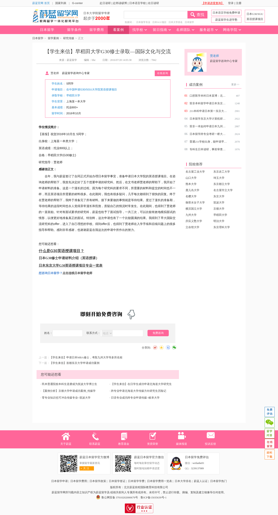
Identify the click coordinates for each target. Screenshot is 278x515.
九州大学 (191, 214)
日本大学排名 (176, 22)
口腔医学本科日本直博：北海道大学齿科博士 (217, 95)
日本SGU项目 (159, 22)
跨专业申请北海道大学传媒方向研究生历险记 (138, 390)
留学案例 (53, 38)
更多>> (235, 84)
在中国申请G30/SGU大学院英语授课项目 (91, 89)
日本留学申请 (59, 481)
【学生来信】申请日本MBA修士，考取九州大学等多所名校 (86, 357)
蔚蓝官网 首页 (41, 3)
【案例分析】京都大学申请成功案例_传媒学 (69, 390)
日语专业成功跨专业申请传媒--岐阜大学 (135, 397)
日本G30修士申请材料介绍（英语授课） (69, 258)
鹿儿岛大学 (192, 190)
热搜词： (129, 22)
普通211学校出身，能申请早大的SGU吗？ (215, 141)
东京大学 (218, 196)
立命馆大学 (192, 227)
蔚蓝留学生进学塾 (226, 19)
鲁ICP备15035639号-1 (153, 497)
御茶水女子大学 (195, 202)
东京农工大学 (221, 171)
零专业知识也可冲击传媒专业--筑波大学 (66, 397)
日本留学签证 (117, 481)
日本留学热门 (218, 481)
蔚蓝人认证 (201, 481)
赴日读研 (105, 3)
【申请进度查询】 (213, 3)
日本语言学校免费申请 (226, 12)
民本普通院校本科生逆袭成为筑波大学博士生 (69, 384)
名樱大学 (191, 196)
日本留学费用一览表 (159, 481)
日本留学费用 (78, 481)
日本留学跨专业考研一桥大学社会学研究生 (216, 134)
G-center (77, 3)
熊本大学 (191, 184)
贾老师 (55, 73)
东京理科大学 (221, 227)
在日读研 (153, 3)
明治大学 (218, 221)
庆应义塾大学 (194, 221)
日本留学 (189, 22)
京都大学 (218, 208)
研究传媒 (68, 38)
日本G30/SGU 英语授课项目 (255, 16)
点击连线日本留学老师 (77, 273)
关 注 (84, 468)
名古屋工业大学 (195, 171)
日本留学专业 (143, 22)
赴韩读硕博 (120, 3)
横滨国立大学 (194, 208)
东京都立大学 (221, 184)
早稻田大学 (73, 95)
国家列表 (60, 3)
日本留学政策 (97, 481)
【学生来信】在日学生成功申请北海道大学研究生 (141, 384)
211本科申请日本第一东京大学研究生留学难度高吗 (221, 111)
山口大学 (191, 177)
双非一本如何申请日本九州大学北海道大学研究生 (220, 126)
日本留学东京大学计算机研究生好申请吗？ (216, 118)
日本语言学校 (137, 3)
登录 (231, 3)
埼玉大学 (218, 177)
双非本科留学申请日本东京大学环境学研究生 (217, 103)
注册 (238, 3)
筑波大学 (218, 202)
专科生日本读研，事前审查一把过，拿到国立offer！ (221, 149)
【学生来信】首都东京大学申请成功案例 (74, 363)
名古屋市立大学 (223, 190)
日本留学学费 (136, 481)
